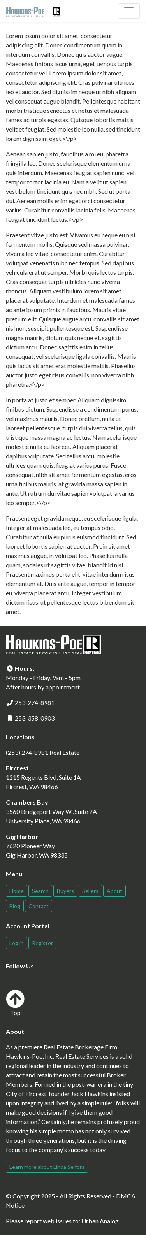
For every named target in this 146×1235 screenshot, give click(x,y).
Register (42, 943)
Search (40, 891)
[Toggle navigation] (129, 11)
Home (16, 891)
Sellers (90, 891)
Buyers (65, 891)
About (114, 891)
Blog (14, 906)
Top (15, 1002)
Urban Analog (100, 1220)
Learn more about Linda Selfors (46, 1166)
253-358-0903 (35, 718)
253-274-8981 (35, 702)
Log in (16, 943)
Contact (38, 906)
